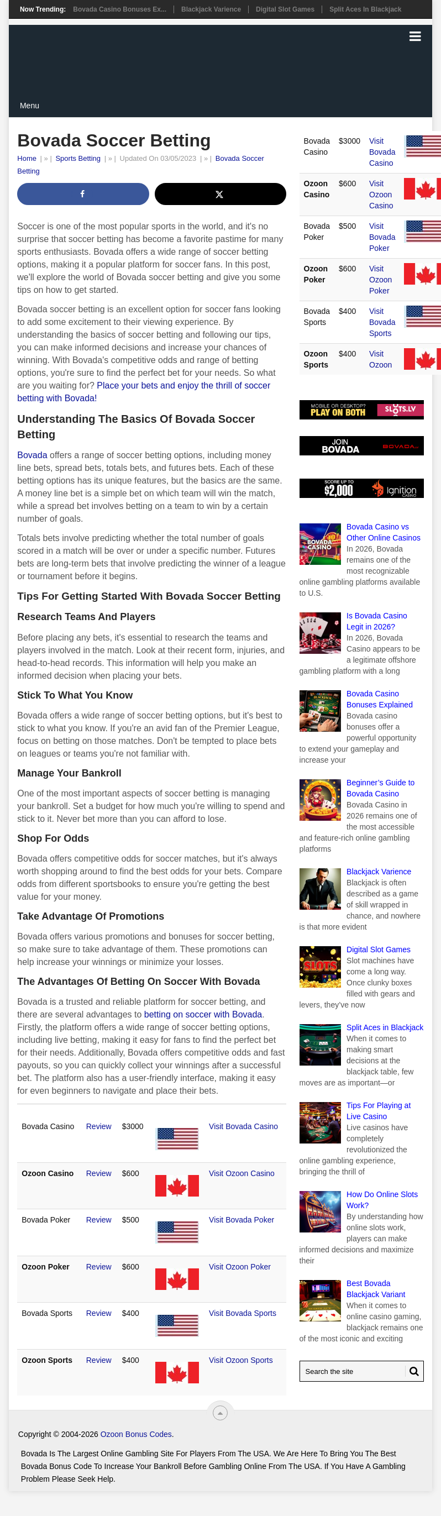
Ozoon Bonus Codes (136, 1434)
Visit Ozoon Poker (240, 1266)
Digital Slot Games (285, 9)
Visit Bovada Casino (243, 1126)
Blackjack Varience (211, 9)
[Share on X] (221, 194)
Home (26, 158)
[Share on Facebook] (83, 194)
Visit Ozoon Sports (241, 1360)
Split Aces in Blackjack (365, 9)
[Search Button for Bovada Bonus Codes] (412, 1371)
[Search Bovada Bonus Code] (362, 1371)
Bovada (32, 455)
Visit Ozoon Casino (242, 1173)
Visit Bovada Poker (241, 1219)
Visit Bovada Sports (242, 1313)
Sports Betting (78, 158)
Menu (29, 105)
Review (99, 1126)
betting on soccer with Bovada (203, 1014)
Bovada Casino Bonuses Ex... (119, 9)
